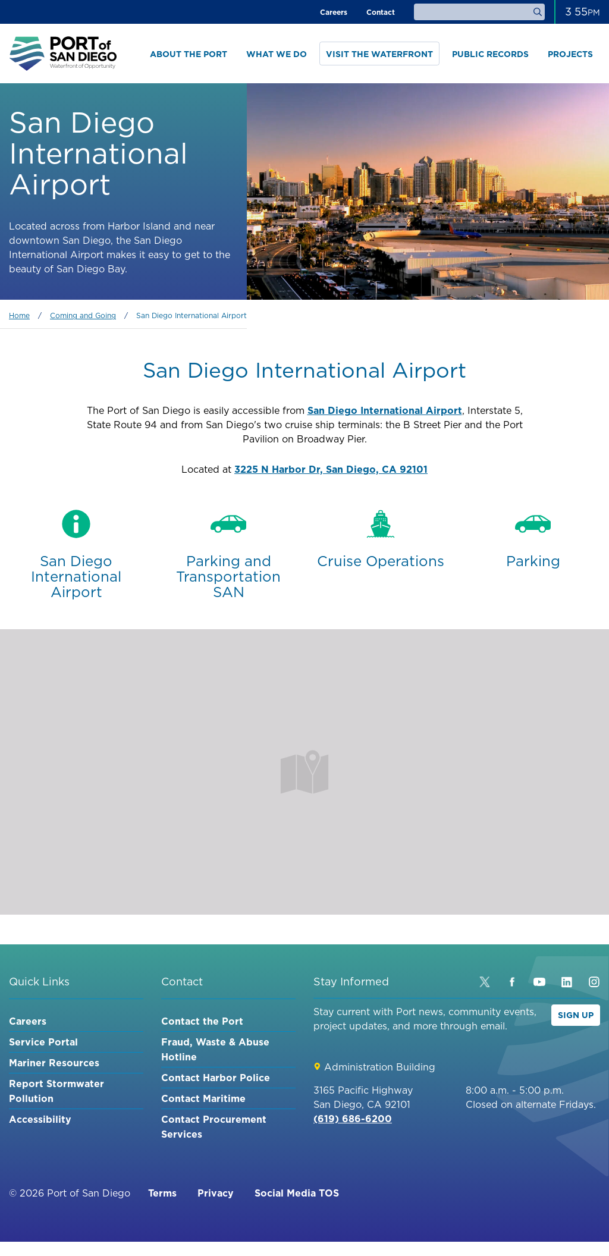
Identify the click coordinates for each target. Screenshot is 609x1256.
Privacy (215, 1193)
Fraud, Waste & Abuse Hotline (215, 1049)
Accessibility (40, 1119)
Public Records (490, 54)
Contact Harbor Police (215, 1077)
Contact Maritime (203, 1098)
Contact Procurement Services (213, 1127)
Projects (570, 54)
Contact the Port (202, 1021)
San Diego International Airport (384, 410)
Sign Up (576, 1015)
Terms (162, 1193)
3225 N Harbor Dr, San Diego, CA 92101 (331, 469)
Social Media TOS (297, 1193)
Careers (333, 12)
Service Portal (43, 1041)
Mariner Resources (54, 1062)
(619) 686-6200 (352, 1118)
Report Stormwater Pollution (56, 1091)
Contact (380, 12)
